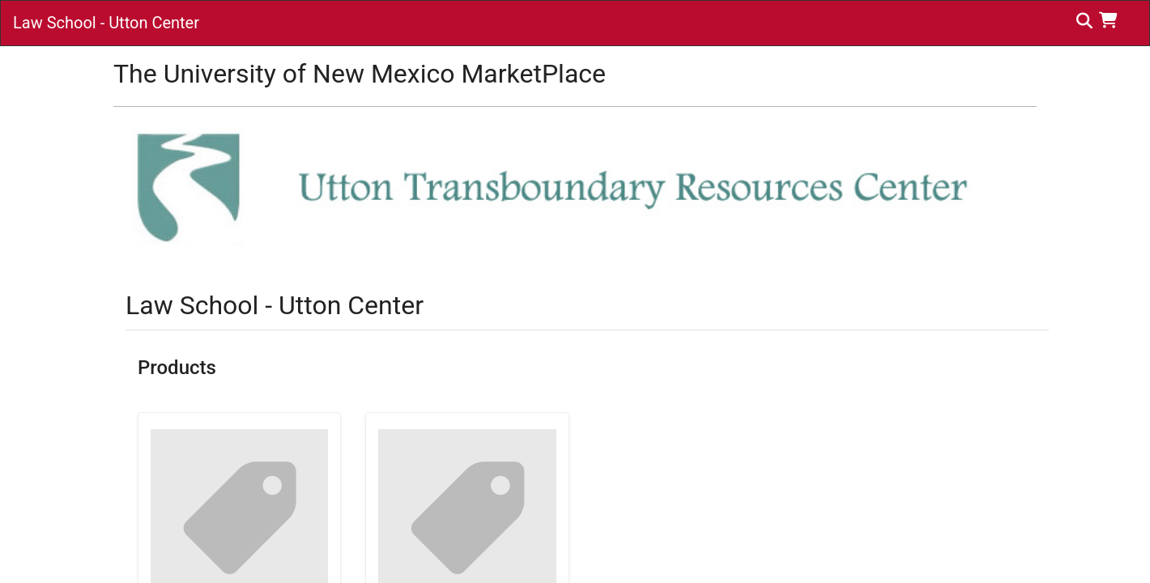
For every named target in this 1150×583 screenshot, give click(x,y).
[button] (1111, 20)
